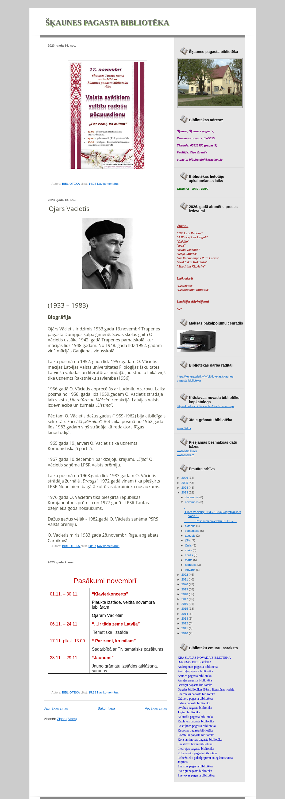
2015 (185, 608)
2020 (185, 584)
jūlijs (188, 540)
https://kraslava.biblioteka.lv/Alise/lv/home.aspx (205, 406)
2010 (185, 633)
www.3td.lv (184, 428)
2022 (185, 574)
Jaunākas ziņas (56, 708)
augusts (190, 535)
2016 (185, 603)
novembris (192, 502)
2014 (185, 613)
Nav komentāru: (108, 183)
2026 (185, 477)
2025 (185, 482)
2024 (185, 487)
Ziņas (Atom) (67, 719)
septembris (192, 530)
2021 (185, 579)
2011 (185, 628)
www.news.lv (185, 454)
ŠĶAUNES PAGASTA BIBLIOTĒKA (107, 22)
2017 (185, 599)
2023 (185, 492)
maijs (189, 550)
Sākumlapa (106, 708)
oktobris (190, 525)
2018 (185, 594)
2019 (185, 589)
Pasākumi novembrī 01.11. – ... (210, 521)
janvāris (190, 569)
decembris (192, 497)
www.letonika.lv (187, 450)
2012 (185, 623)
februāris (191, 564)
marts (189, 559)
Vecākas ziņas (156, 708)
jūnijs (188, 545)
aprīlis (189, 555)
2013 (185, 618)
